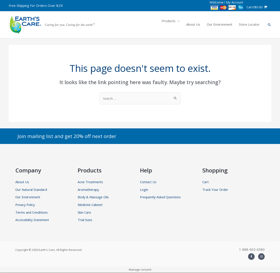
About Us (22, 182)
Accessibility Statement (32, 220)
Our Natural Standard (31, 189)
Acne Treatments (91, 182)
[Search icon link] (269, 25)
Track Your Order (215, 189)
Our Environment (28, 197)
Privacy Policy (25, 205)
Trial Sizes (85, 220)
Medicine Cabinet (90, 205)
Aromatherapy (88, 189)
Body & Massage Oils (94, 197)
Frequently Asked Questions (161, 197)
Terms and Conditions (31, 212)
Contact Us (148, 182)
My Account (234, 2)
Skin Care (84, 212)
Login (144, 189)
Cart (205, 182)
